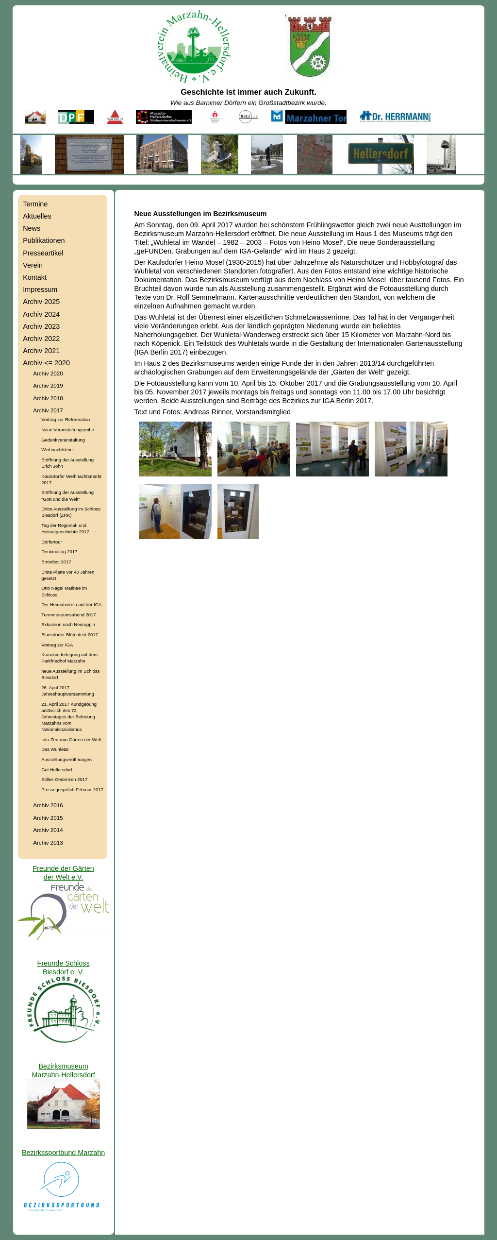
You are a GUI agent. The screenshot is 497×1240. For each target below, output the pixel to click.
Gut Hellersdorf (56, 769)
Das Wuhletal (54, 749)
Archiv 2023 (41, 326)
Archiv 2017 (48, 410)
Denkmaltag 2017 (59, 551)
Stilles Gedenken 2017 (64, 779)
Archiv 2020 (48, 373)
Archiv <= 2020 (46, 363)
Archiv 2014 (48, 830)
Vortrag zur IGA (57, 644)
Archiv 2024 (41, 314)
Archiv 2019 (48, 385)
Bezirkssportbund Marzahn (63, 1152)
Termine (35, 204)
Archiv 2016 (48, 805)
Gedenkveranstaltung (63, 439)
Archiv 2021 (41, 351)
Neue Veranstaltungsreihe (67, 429)
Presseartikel (43, 253)
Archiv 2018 (48, 398)
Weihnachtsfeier (57, 449)
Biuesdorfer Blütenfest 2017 (69, 634)
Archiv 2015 (48, 818)
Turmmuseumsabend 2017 (68, 614)
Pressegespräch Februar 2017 (72, 789)
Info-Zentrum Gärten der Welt (71, 739)
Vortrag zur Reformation (65, 419)
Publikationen (44, 240)
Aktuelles (37, 216)
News (31, 228)
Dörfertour (51, 541)
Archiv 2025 (41, 302)
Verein (33, 265)
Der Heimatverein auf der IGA (71, 604)
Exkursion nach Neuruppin (68, 624)
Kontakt (35, 277)
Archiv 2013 (48, 842)
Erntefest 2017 (56, 561)
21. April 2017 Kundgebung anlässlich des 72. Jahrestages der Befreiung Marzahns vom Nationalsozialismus (69, 716)
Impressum (40, 289)
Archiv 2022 (41, 338)
